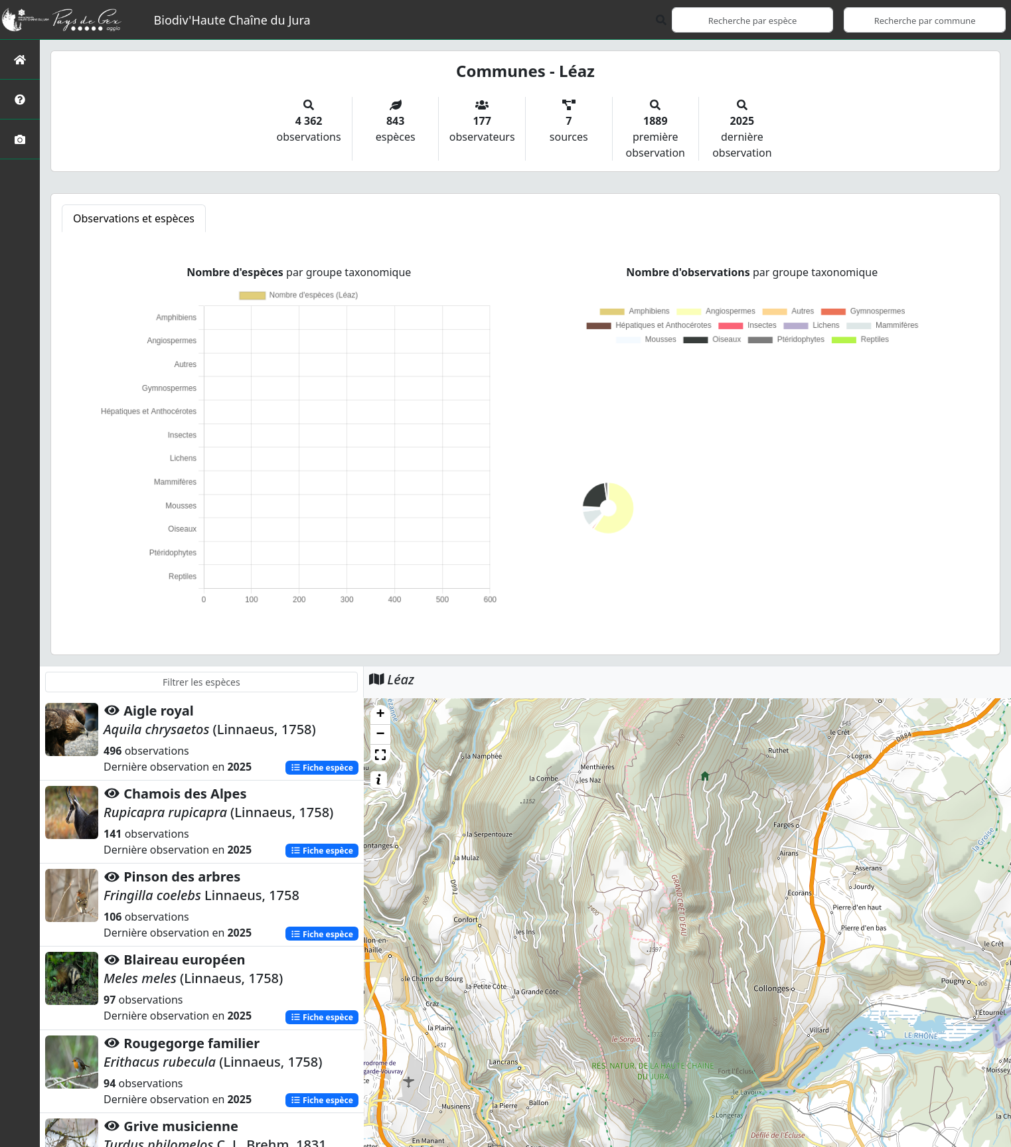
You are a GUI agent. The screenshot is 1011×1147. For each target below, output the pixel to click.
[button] (380, 715)
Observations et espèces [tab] (133, 218)
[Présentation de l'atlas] (20, 99)
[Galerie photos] (20, 139)
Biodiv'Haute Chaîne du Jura (232, 20)
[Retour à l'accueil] (20, 59)
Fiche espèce (322, 767)
